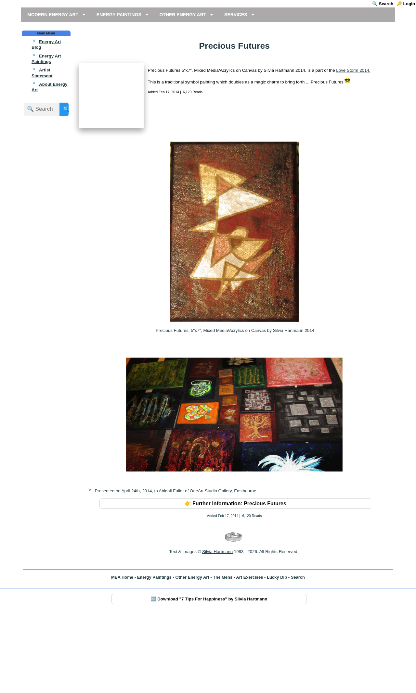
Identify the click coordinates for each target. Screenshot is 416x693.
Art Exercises (249, 655)
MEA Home (122, 655)
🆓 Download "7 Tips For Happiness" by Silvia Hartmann (209, 677)
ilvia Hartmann (219, 630)
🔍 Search (382, 3)
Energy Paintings (154, 655)
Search (298, 655)
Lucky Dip (277, 655)
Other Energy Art (192, 655)
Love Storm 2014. (353, 123)
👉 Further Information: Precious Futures (235, 582)
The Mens (222, 655)
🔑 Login (405, 3)
